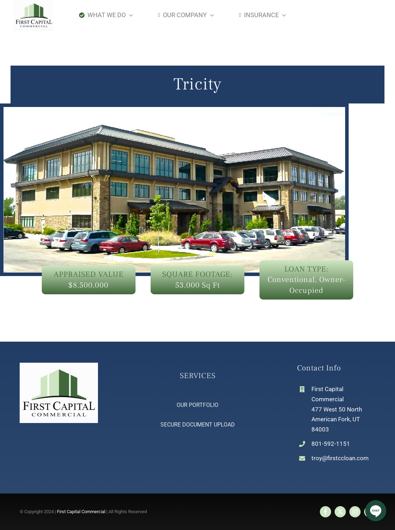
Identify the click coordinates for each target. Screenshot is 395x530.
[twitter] (340, 511)
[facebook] (325, 511)
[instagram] (355, 511)
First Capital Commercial (81, 511)
